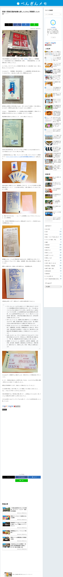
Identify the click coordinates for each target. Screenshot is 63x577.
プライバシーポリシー (29, 573)
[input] (53, 14)
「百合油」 (25, 58)
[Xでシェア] (12, 24)
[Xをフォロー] (51, 37)
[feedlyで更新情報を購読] (53, 37)
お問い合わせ (37, 573)
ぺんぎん (53, 27)
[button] (60, 14)
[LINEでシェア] (31, 24)
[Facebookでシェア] (18, 24)
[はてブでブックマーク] (25, 24)
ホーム (17, 573)
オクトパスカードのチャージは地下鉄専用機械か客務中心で (20, 156)
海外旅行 (4, 409)
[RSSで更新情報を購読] (55, 37)
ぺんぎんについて (44, 573)
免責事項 (21, 573)
